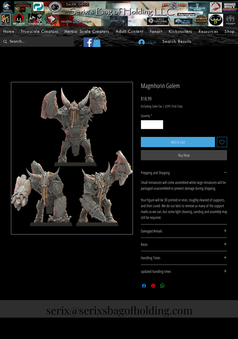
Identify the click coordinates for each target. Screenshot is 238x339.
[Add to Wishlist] (222, 142)
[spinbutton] (152, 124)
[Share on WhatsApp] (162, 286)
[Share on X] (172, 286)
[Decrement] (145, 124)
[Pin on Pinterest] (153, 286)
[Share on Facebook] (144, 286)
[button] (97, 42)
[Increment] (159, 124)
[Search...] (37, 41)
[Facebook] (88, 42)
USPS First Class (173, 106)
